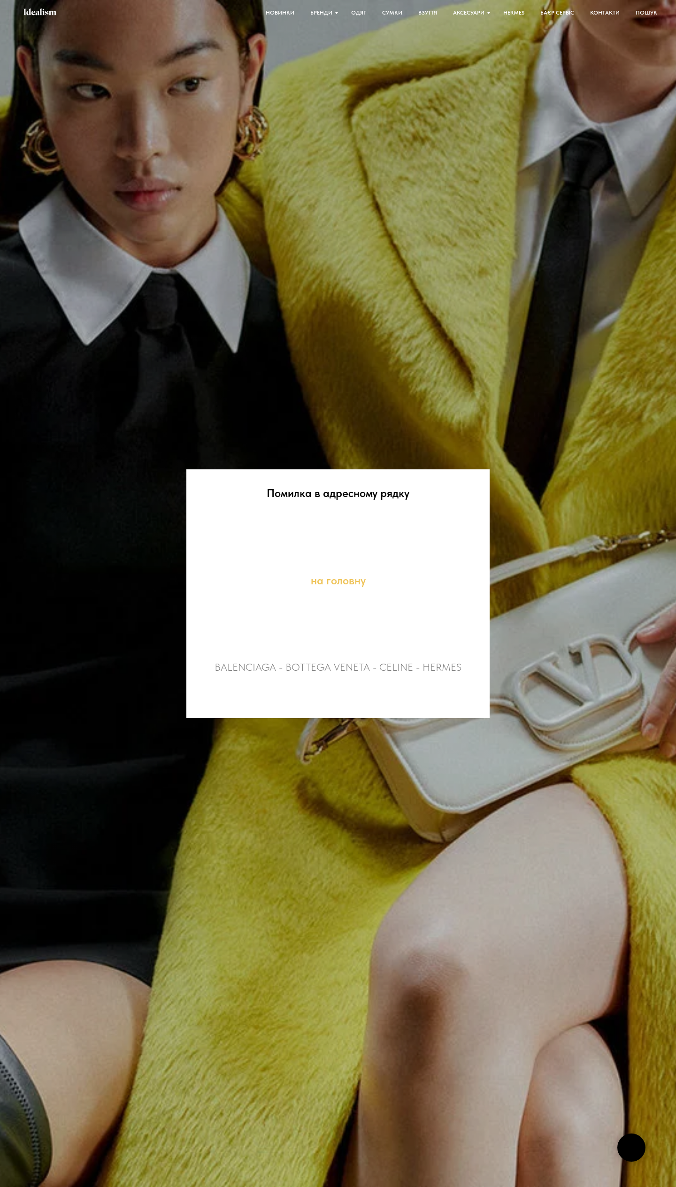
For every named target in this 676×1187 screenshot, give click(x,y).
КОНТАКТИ (605, 12)
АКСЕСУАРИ (468, 12)
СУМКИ (392, 12)
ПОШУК (646, 12)
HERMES (513, 12)
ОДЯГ (358, 12)
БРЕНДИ (321, 12)
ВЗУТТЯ (427, 12)
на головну (338, 580)
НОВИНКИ (280, 12)
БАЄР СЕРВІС (557, 12)
